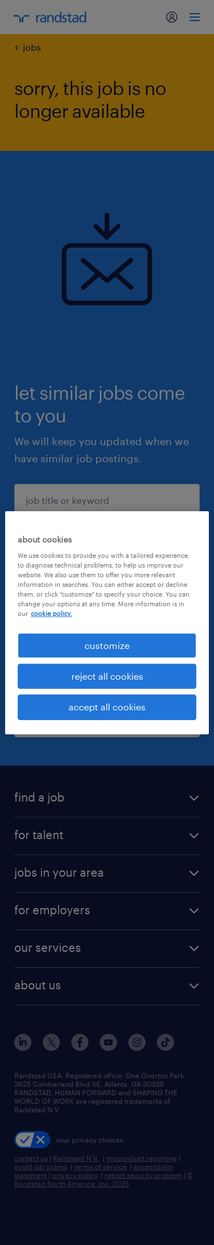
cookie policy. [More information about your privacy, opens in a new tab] (51, 613)
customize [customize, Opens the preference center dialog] (107, 644)
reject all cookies (107, 676)
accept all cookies (107, 706)
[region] (106, 622)
